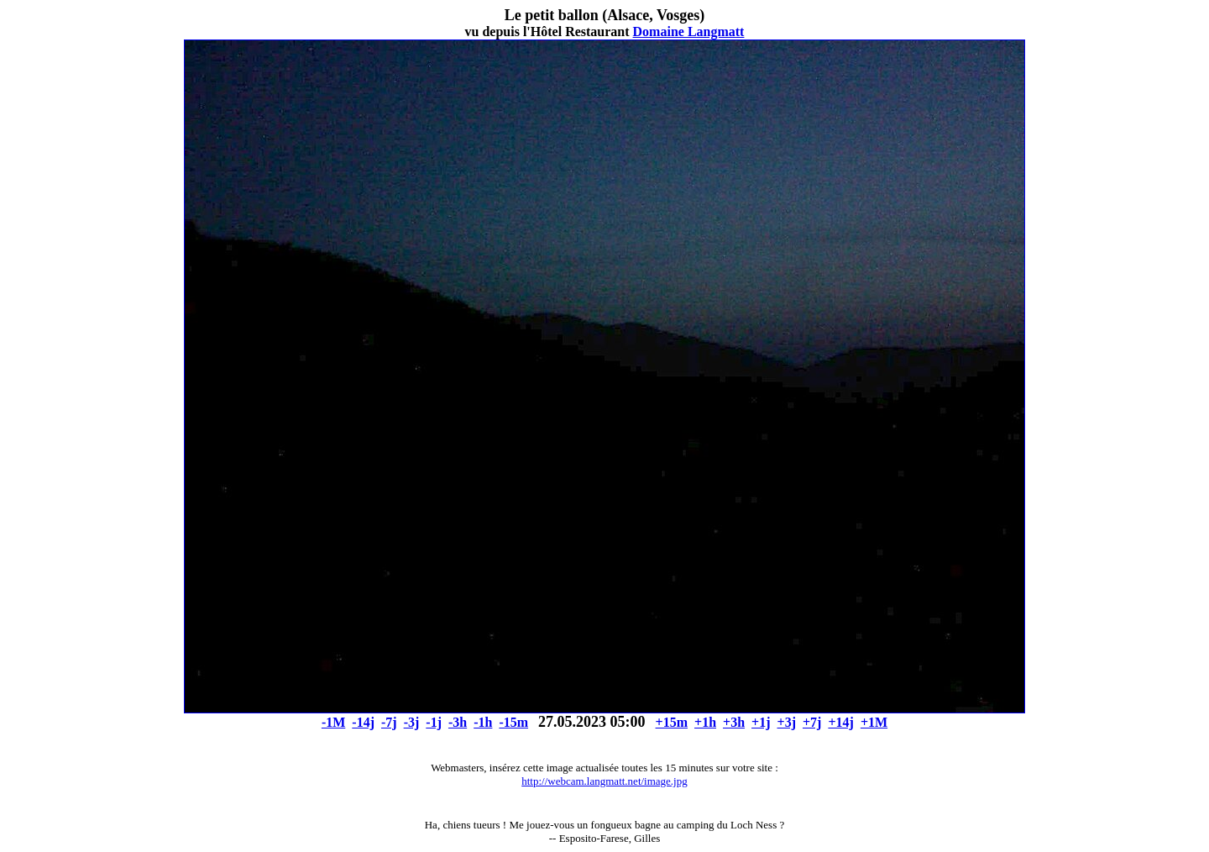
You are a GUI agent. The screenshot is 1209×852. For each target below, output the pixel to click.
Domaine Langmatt (689, 31)
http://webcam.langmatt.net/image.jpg (604, 781)
